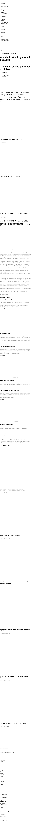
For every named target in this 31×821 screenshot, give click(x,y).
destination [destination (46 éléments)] (15, 94)
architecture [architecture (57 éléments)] (14, 92)
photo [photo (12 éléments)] (3, 99)
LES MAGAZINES (3, 804)
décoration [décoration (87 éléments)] (21, 94)
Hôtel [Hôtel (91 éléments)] (27, 96)
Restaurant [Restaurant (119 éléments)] (21, 99)
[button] (15, 44)
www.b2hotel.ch (3, 343)
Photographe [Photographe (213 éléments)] (8, 99)
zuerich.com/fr (2, 435)
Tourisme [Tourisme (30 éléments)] (3, 101)
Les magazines (2, 760)
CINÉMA (2, 12)
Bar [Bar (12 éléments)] (23, 92)
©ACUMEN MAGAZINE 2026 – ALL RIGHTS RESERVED (10, 787)
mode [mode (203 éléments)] (15, 97)
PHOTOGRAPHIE (4, 6)
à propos (1, 770)
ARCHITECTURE (4, 7)
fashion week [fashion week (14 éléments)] (11, 96)
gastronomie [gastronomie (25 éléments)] (20, 96)
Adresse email (2, 814)
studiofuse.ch (2, 431)
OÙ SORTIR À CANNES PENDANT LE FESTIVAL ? (13, 139)
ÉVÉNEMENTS (4, 13)
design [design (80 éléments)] (5, 94)
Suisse (7, 53)
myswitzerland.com (3, 437)
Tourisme (11, 53)
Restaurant (4, 53)
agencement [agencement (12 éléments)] (4, 92)
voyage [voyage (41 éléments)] (10, 101)
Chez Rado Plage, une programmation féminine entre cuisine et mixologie (14, 582)
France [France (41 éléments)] (16, 96)
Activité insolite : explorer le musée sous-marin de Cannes (14, 213)
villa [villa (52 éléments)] (7, 101)
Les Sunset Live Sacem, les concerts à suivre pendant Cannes (15, 629)
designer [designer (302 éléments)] (10, 94)
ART (2, 9)
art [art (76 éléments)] (17, 92)
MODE (2, 10)
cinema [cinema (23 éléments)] (28, 92)
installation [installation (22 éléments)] (1, 97)
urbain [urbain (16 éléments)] (6, 101)
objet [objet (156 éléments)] (20, 97)
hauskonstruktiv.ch (3, 399)
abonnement (2, 771)
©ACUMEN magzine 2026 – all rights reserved (8, 765)
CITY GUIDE (3, 15)
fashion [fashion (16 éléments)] (8, 96)
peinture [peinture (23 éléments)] (1, 99)
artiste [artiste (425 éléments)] (21, 92)
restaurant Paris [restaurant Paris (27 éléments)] (27, 99)
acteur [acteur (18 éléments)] (2, 92)
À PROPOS (2, 807)
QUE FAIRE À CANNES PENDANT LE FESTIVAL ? (13, 723)
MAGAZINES (3, 16)
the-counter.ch (2, 355)
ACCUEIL (3, 3)
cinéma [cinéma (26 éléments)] (2, 94)
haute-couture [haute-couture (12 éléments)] (24, 96)
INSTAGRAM (2, 763)
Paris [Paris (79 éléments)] (25, 97)
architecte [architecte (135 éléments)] (9, 92)
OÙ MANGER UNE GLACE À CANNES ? (10, 176)
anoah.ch (1, 387)
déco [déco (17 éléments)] (18, 94)
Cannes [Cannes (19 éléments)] (25, 92)
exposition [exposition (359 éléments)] (3, 96)
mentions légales (3, 774)
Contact (1, 773)
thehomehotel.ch (3, 308)
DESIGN (2, 20)
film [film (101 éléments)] (14, 96)
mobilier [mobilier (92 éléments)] (11, 97)
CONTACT (2, 806)
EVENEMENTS (3, 801)
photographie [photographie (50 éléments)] (15, 99)
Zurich (14, 53)
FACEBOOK (2, 761)
